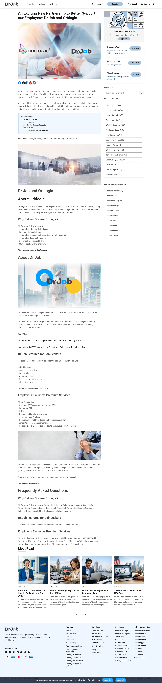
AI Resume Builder (122, 648)
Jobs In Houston (112, 211)
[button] (107, 680)
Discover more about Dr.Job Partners (32, 250)
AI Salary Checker (121, 657)
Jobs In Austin (111, 226)
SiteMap (69, 636)
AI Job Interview (121, 651)
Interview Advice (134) (114, 135)
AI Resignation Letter (123, 660)
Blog (94, 649)
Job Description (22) (114, 170)
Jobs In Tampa (112, 235)
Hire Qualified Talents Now (28, 483)
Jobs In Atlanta (112, 216)
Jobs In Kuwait (140, 633)
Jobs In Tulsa (111, 221)
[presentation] (77, 615)
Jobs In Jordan (140, 645)
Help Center (96, 652)
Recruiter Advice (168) (114, 120)
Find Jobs (30, 4)
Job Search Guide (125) (115, 140)
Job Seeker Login (121, 631)
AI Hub (53, 4)
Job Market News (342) (115, 110)
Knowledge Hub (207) (114, 115)
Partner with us (98, 642)
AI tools (42, 4)
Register (115, 4)
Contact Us (70, 639)
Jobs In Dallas (111, 196)
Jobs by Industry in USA (75, 661)
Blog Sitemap (71, 642)
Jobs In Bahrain (140, 639)
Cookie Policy (95, 680)
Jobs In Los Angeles (114, 201)
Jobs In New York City (114, 191)
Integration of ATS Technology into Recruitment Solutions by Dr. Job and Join (51, 347)
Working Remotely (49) (115, 150)
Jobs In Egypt (139, 642)
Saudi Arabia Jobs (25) (115, 165)
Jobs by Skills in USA (74, 658)
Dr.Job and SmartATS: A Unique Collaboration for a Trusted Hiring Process (50, 340)
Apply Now (124, 39)
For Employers (146, 4)
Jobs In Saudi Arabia (142, 631)
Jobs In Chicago (112, 206)
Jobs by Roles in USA (74, 655)
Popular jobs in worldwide (72, 650)
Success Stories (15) (114, 175)
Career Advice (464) (113, 105)
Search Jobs (120, 636)
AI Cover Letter (120, 654)
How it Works (71, 633)
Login (99, 4)
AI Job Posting (98, 633)
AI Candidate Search (100, 636)
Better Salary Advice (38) (115, 160)
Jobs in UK (138, 651)
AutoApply (119, 639)
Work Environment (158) (115, 125)
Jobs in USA (139, 648)
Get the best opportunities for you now (33, 388)
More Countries (140, 657)
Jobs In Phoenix (112, 231)
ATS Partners (97, 639)
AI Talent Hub (120, 642)
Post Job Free (97, 631)
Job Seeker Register (122, 633)
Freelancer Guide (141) (115, 130)
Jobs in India (139, 654)
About (68, 631)
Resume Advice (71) (114, 145)
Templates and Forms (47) (116, 155)
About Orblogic (31, 199)
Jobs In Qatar (139, 636)
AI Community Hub (122, 645)
